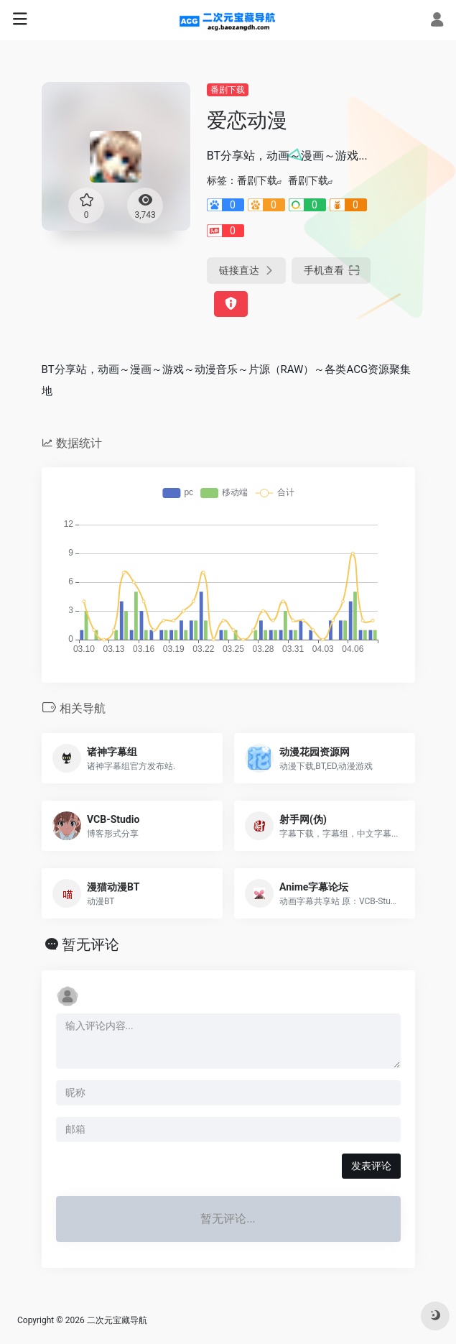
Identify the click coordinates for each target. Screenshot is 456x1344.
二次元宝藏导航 (117, 1320)
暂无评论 (90, 944)
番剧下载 (227, 90)
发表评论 (371, 1166)
